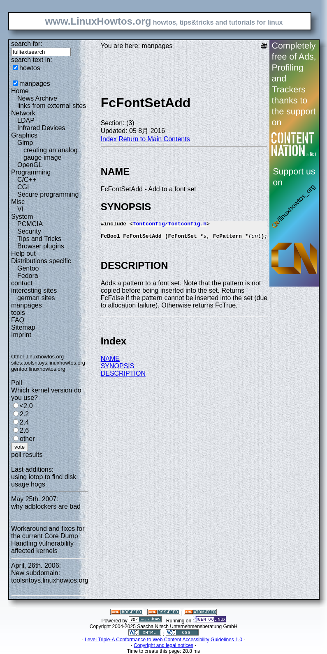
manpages (34, 83)
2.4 (24, 422)
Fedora (27, 275)
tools (18, 312)
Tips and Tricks (39, 238)
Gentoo (28, 268)
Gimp (25, 142)
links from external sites (51, 105)
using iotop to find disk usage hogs (43, 480)
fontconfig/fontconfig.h (169, 224)
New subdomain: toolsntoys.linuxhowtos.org (49, 576)
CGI (23, 187)
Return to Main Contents (154, 138)
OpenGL (29, 164)
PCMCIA (30, 223)
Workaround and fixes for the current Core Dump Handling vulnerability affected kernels (47, 539)
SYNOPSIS (118, 369)
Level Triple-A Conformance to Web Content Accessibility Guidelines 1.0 (163, 640)
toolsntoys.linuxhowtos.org (54, 363)
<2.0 (26, 405)
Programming (31, 172)
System (22, 216)
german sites (36, 297)
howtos (29, 67)
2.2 (24, 414)
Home (20, 90)
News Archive (37, 98)
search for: (26, 43)
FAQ (17, 320)
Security (29, 231)
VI (20, 209)
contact (21, 283)
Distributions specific (41, 260)
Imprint (21, 334)
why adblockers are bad (46, 506)
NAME (110, 362)
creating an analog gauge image (50, 154)
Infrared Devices (41, 127)
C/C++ (26, 179)
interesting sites (34, 290)
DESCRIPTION (123, 377)
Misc (18, 201)
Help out (23, 253)
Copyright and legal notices (163, 645)
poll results (26, 454)
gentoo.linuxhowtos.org (38, 369)
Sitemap (23, 327)
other (27, 438)
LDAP (26, 120)
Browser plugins (40, 246)
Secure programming (48, 194)
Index (109, 138)
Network (23, 113)
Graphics (24, 135)
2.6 (24, 430)
